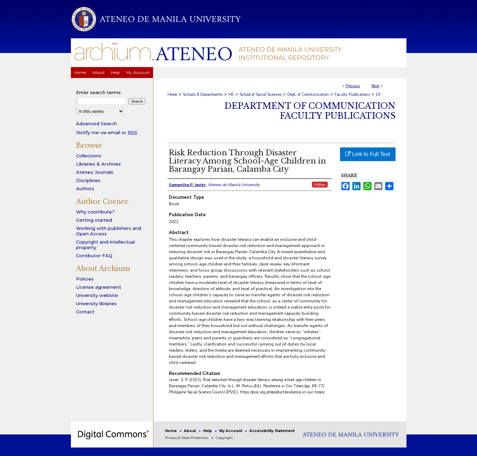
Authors (85, 188)
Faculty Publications (352, 94)
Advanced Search (96, 123)
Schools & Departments (203, 94)
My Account (231, 431)
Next (375, 86)
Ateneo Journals (94, 172)
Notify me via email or (106, 132)
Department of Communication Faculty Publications (310, 111)
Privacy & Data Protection (187, 437)
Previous (353, 86)
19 (378, 94)
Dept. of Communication (308, 94)
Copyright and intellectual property (105, 244)
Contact (85, 311)
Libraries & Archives (98, 164)
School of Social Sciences (260, 94)
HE (231, 94)
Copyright (224, 437)
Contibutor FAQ (94, 255)
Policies (85, 279)
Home (172, 94)
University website (97, 295)
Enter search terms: (99, 92)
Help (208, 431)
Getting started (94, 220)
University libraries (96, 303)
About (190, 431)
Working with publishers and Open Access (108, 230)
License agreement (98, 287)
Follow (319, 184)
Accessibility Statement (271, 431)
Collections (88, 155)
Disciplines (88, 180)
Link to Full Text (367, 154)
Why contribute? (95, 211)
